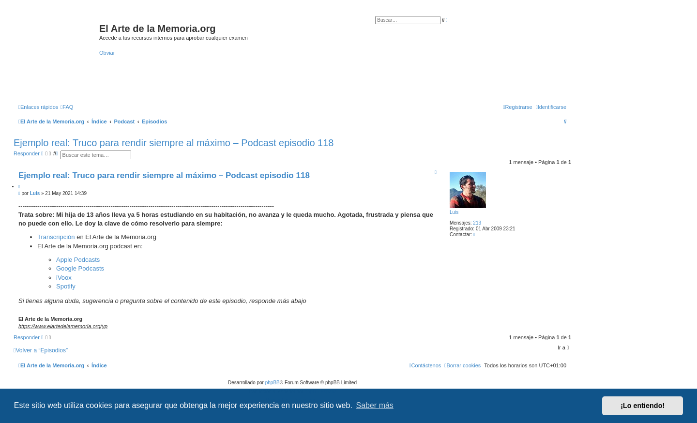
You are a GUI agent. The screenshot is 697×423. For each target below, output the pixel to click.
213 (477, 223)
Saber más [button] (375, 405)
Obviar (107, 53)
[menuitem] (67, 107)
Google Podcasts (80, 268)
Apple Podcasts (78, 259)
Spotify (66, 286)
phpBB (272, 382)
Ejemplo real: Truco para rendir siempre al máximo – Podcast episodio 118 (173, 142)
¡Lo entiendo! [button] (643, 405)
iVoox (64, 277)
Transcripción (56, 237)
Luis (454, 212)
